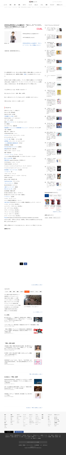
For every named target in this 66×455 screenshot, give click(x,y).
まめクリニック (29, 435)
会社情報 (20, 445)
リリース (55, 416)
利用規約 (24, 445)
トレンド (30, 4)
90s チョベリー (38, 422)
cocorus (25, 436)
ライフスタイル (38, 419)
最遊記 (5, 148)
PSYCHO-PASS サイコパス (10, 146)
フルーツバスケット (8, 183)
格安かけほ (16, 436)
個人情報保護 (37, 445)
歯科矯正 (56, 436)
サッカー (18, 419)
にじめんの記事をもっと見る (36, 284)
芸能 (19, 4)
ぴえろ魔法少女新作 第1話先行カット (12, 294)
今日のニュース (59, 4)
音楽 (11, 419)
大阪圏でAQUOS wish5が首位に (11, 308)
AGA (31, 438)
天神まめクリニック (36, 435)
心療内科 (41, 435)
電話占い (52, 435)
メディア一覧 (56, 419)
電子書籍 (39, 438)
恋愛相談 (32, 436)
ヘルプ (55, 425)
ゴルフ (18, 421)
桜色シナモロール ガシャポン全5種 (11, 301)
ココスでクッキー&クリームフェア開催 (12, 305)
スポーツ (24, 4)
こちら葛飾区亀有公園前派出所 (11, 143)
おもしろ (36, 4)
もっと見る (59, 189)
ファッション (25, 424)
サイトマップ (56, 424)
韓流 (11, 422)
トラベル (37, 421)
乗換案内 (49, 436)
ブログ (49, 435)
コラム (42, 4)
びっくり (30, 416)
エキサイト (60, 1)
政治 (5, 419)
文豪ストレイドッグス (9, 187)
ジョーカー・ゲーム (8, 154)
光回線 (12, 436)
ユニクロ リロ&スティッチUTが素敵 (11, 299)
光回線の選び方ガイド (18, 435)
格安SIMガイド (7, 436)
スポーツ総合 (19, 416)
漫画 (46, 4)
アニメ (47, 195)
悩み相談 (29, 436)
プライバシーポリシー (30, 445)
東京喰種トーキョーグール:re (10, 169)
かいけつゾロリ (9, 122)
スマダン (37, 416)
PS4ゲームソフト (59, 196)
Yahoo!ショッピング (56, 217)
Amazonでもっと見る (57, 211)
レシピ (42, 436)
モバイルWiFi (21, 436)
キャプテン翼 (7, 139)
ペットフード (27, 438)
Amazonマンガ (51, 196)
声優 (25, 74)
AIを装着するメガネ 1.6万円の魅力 (11, 307)
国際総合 (5, 424)
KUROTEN (11, 435)
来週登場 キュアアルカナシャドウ (11, 296)
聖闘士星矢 (6, 160)
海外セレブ (12, 421)
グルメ (24, 422)
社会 (5, 416)
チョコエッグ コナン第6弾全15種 (11, 303)
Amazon (46, 217)
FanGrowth (24, 435)
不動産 (53, 436)
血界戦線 (6, 141)
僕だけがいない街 (8, 188)
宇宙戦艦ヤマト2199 (8, 116)
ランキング (52, 4)
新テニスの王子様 (8, 158)
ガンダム (6, 135)
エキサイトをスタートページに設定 (33, 442)
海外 (15, 4)
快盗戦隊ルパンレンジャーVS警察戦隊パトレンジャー (16, 127)
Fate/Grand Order (8, 181)
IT (23, 421)
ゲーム (24, 419)
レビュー (24, 416)
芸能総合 (12, 416)
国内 (10, 4)
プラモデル (55, 195)
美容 (60, 436)
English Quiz (31, 421)
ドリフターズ (7, 171)
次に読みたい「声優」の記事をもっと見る (34, 407)
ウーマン (39, 436)
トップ (6, 291)
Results (6, 217)
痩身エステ (35, 438)
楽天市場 (50, 217)
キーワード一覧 (56, 421)
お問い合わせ (45, 445)
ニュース (5, 4)
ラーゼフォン (7, 196)
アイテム (45, 435)
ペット (30, 424)
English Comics (31, 422)
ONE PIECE (7, 202)
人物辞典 (55, 422)
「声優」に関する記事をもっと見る (35, 374)
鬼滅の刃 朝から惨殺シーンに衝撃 (11, 298)
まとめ (5, 421)
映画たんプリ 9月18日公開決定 (10, 310)
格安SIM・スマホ (58, 435)
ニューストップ (55, 1)
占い (36, 436)
